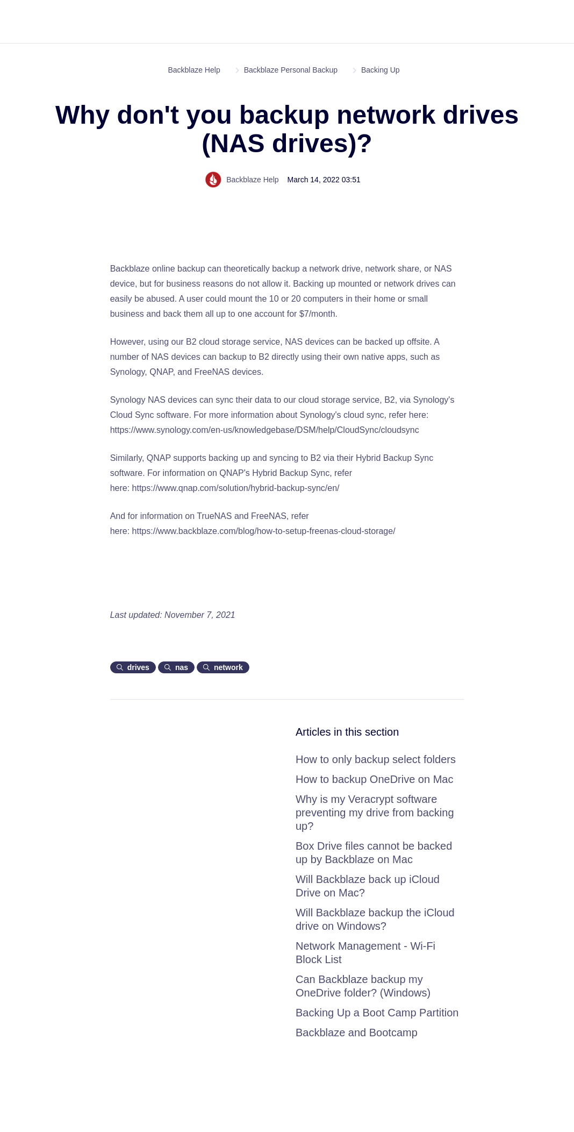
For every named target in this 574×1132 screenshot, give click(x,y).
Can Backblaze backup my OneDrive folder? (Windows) (363, 986)
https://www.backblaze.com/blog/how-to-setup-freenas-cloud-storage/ (264, 531)
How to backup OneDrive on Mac (374, 779)
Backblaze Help (194, 70)
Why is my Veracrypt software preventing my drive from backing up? (375, 812)
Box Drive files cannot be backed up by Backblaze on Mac (374, 852)
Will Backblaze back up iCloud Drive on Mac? (368, 886)
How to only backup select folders (376, 759)
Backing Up (380, 70)
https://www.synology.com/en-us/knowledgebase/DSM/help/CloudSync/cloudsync (264, 430)
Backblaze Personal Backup (291, 70)
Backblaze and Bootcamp (357, 1032)
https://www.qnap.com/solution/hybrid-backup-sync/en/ (236, 488)
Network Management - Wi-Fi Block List (365, 952)
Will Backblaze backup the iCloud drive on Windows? (375, 919)
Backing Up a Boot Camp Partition (377, 1013)
